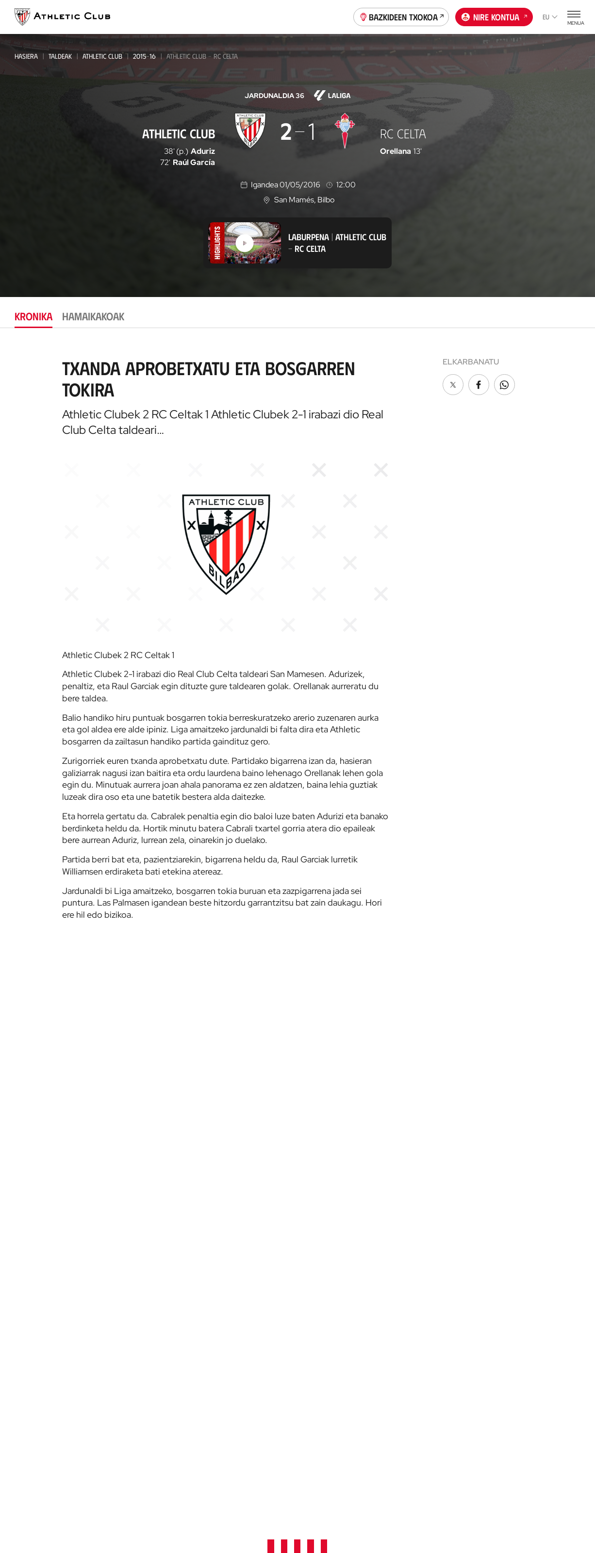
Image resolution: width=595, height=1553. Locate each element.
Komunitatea (321, 1319)
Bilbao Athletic (133, 1113)
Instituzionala (420, 1085)
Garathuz (317, 1099)
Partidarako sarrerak (244, 1085)
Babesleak (412, 1143)
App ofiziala (513, 1120)
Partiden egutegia (140, 1364)
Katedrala (222, 1208)
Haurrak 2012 (131, 1258)
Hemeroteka (35, 1114)
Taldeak (60, 56)
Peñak (310, 1290)
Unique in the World (525, 1171)
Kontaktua (510, 1095)
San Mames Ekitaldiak (241, 1261)
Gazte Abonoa (325, 1261)
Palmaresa (413, 1275)
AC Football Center (333, 1114)
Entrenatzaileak (422, 1348)
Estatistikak (415, 1318)
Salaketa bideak (464, 1505)
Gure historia (419, 1260)
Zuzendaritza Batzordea (437, 1114)
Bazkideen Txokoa (401, 16)
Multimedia (33, 1099)
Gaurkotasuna (40, 1085)
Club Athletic (323, 1275)
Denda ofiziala (230, 1153)
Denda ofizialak (232, 1168)
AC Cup (311, 1163)
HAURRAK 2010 (131, 1271)
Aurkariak (412, 1304)
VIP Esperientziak (233, 1099)
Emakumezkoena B (137, 1127)
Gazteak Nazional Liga (144, 1205)
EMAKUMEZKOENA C (137, 1166)
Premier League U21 (139, 1140)
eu (550, 17)
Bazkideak (317, 1246)
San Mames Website (522, 1200)
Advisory (314, 1139)
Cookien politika (194, 1505)
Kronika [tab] (33, 315)
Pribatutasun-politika (268, 1505)
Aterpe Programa (426, 1402)
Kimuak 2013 (128, 1323)
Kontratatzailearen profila (429, 1215)
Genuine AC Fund (137, 1350)
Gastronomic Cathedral (247, 1276)
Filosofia (411, 1099)
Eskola (312, 1206)
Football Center (324, 1128)
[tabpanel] (297, 635)
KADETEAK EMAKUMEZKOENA (149, 1244)
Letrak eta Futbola (523, 1273)
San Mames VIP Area (239, 1247)
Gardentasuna (420, 1157)
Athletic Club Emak (142, 1099)
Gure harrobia (326, 1085)
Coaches (313, 1149)
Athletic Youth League (144, 1179)
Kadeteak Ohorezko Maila (149, 1231)
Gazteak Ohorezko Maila (148, 1192)
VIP (305, 1304)
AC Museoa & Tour (521, 1215)
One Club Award (423, 1387)
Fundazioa (510, 1070)
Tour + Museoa (231, 1114)
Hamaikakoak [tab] (93, 315)
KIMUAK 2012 (128, 1310)
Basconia (124, 1153)
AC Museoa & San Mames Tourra (246, 1227)
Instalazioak (417, 1128)
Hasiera (26, 56)
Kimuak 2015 (128, 1336)
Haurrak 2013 (131, 1284)
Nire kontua (494, 16)
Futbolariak (416, 1289)
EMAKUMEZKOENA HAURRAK (149, 1297)
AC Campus (318, 1177)
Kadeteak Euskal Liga (141, 1218)
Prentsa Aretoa (422, 1172)
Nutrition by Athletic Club (526, 1365)
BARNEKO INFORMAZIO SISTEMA (430, 1191)
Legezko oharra (340, 1505)
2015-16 (144, 56)
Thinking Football (521, 1258)
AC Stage (314, 1192)
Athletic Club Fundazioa (532, 1244)
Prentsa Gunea (130, 1505)
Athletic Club (102, 56)
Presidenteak (417, 1333)
